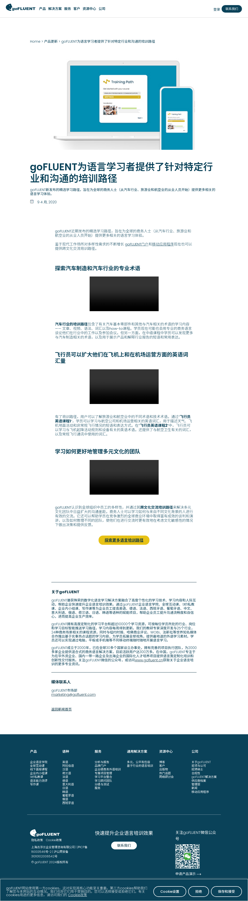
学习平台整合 (103, 776)
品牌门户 (100, 765)
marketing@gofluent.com (73, 694)
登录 (216, 9)
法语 (65, 776)
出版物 (163, 769)
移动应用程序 (163, 244)
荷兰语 (66, 773)
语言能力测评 (38, 780)
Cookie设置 (169, 891)
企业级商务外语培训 (108, 769)
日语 (65, 787)
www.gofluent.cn (149, 659)
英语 (65, 761)
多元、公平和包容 (138, 761)
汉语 (65, 769)
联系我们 (231, 9)
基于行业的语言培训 (140, 765)
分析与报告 (102, 761)
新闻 (194, 787)
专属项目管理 (103, 773)
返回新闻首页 (61, 709)
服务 (98, 787)
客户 (162, 765)
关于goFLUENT (201, 761)
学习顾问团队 (103, 780)
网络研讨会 (166, 776)
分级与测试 (102, 784)
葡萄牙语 (68, 795)
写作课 (34, 784)
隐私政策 (37, 840)
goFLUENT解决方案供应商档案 (204, 778)
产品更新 (51, 41)
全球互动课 (37, 765)
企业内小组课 (38, 773)
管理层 (196, 784)
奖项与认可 (199, 765)
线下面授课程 (38, 769)
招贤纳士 (197, 769)
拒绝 (198, 891)
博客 (162, 761)
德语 (65, 780)
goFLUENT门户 (136, 244)
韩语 (65, 791)
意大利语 (68, 784)
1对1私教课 (36, 776)
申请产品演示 (185, 873)
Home (35, 41)
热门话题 (165, 773)
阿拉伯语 (68, 765)
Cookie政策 (77, 895)
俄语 (65, 799)
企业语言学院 (38, 761)
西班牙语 (68, 802)
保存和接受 (226, 891)
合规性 (196, 773)
